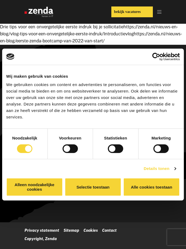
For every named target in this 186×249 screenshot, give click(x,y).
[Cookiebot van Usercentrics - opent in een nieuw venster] (156, 57)
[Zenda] (39, 12)
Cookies (91, 231)
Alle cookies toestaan (151, 187)
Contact (109, 231)
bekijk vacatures (127, 12)
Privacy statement (42, 231)
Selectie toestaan (93, 187)
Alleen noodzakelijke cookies (34, 187)
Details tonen (156, 168)
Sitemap (71, 231)
